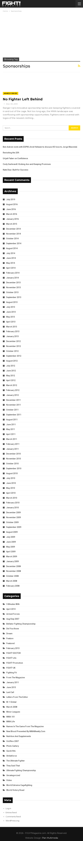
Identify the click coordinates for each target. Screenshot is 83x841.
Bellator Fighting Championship (20, 624)
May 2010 (10, 488)
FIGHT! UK (10, 668)
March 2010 (11, 498)
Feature (9, 638)
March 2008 (11, 581)
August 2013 (12, 302)
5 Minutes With (13, 604)
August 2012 (12, 361)
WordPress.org (12, 820)
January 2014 (12, 278)
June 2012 (11, 371)
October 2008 (12, 576)
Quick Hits (11, 751)
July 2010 (10, 478)
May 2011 (10, 429)
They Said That (13, 766)
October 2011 (12, 410)
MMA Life (10, 721)
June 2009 (11, 542)
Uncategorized (13, 775)
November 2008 (13, 571)
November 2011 (13, 405)
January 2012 (12, 395)
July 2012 (10, 366)
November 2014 (13, 234)
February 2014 (12, 273)
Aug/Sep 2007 (12, 619)
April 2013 (10, 322)
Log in (8, 808)
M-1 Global (11, 702)
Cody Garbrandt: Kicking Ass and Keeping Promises (27, 164)
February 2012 (12, 390)
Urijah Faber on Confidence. (15, 158)
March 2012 (11, 385)
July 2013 (10, 307)
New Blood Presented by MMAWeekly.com (25, 731)
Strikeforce (11, 756)
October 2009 (12, 522)
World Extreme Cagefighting (19, 785)
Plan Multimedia (50, 838)
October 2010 (12, 463)
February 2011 (12, 444)
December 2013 (13, 282)
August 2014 (12, 248)
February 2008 (12, 586)
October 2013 (12, 292)
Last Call (10, 692)
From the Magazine (15, 677)
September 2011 (13, 415)
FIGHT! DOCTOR (13, 653)
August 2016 (12, 204)
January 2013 (12, 336)
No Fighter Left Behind (22, 99)
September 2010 (13, 468)
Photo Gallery (12, 746)
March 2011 (11, 439)
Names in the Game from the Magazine (25, 726)
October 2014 (12, 238)
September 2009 (13, 527)
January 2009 (12, 561)
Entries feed (11, 812)
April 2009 (10, 551)
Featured (10, 643)
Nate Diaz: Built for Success (15, 170)
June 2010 (11, 483)
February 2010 (12, 503)
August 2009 (12, 532)
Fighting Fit (11, 672)
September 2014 (13, 243)
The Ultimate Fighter (15, 761)
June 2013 (11, 312)
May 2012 (10, 375)
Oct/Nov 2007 (12, 741)
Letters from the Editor (17, 697)
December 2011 (13, 400)
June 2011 (11, 424)
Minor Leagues (13, 712)
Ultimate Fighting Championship (21, 770)
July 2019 (10, 199)
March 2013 (11, 327)
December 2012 (13, 341)
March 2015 (11, 224)
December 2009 (13, 512)
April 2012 (10, 380)
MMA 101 (10, 717)
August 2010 (12, 473)
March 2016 (11, 214)
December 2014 (13, 229)
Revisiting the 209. (11, 153)
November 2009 (13, 517)
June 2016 (11, 209)
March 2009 (11, 556)
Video (9, 780)
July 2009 (10, 537)
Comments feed (13, 816)
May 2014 (10, 263)
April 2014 (10, 268)
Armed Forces (10, 93)
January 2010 (12, 507)
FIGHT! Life (11, 658)
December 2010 (13, 454)
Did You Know (12, 628)
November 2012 (13, 346)
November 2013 (13, 287)
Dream (9, 633)
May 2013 (10, 317)
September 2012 (13, 356)
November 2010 (13, 459)
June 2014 (11, 258)
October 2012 (12, 351)
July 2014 (10, 253)
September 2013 (13, 297)
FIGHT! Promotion (14, 663)
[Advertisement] (41, 33)
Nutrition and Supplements (18, 736)
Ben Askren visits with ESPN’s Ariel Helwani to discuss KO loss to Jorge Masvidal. (40, 147)
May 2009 (10, 547)
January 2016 (12, 219)
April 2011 (10, 434)
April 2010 (10, 493)
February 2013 (12, 331)
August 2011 (12, 419)
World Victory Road (15, 790)
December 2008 (13, 566)
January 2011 (12, 449)
